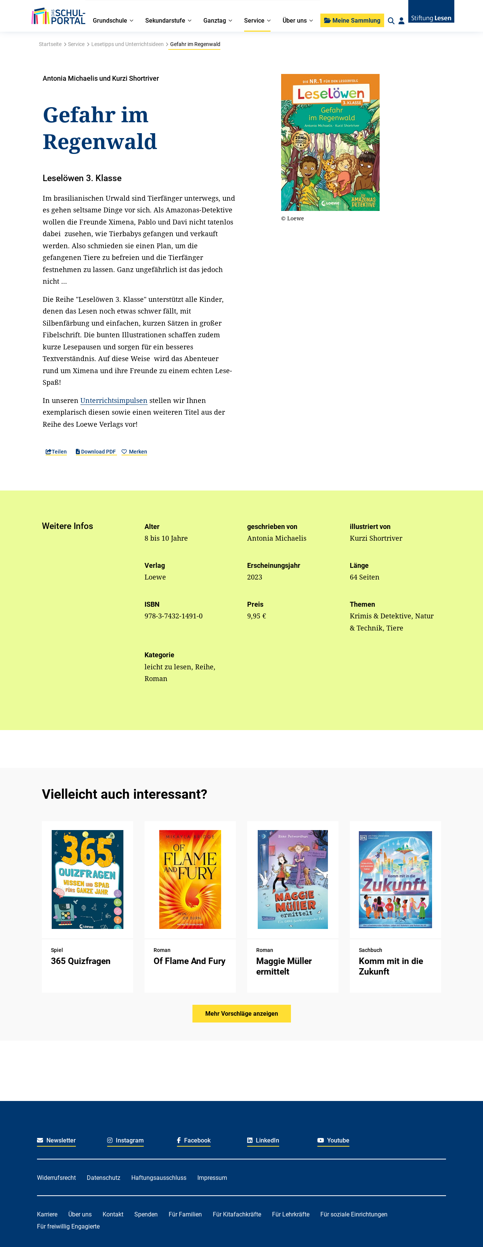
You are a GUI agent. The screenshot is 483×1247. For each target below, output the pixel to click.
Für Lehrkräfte (290, 1214)
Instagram (125, 1140)
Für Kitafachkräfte (237, 1214)
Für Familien (185, 1214)
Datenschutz (103, 1177)
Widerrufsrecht (56, 1177)
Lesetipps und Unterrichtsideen (127, 44)
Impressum (212, 1177)
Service (76, 44)
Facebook (194, 1140)
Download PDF (96, 452)
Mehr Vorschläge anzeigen (241, 1013)
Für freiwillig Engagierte (68, 1226)
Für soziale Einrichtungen (354, 1214)
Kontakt (113, 1214)
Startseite (50, 44)
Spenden (146, 1214)
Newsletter (56, 1140)
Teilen (56, 452)
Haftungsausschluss (158, 1177)
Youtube (333, 1140)
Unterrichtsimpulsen (114, 400)
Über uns (80, 1214)
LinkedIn (263, 1140)
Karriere (47, 1214)
